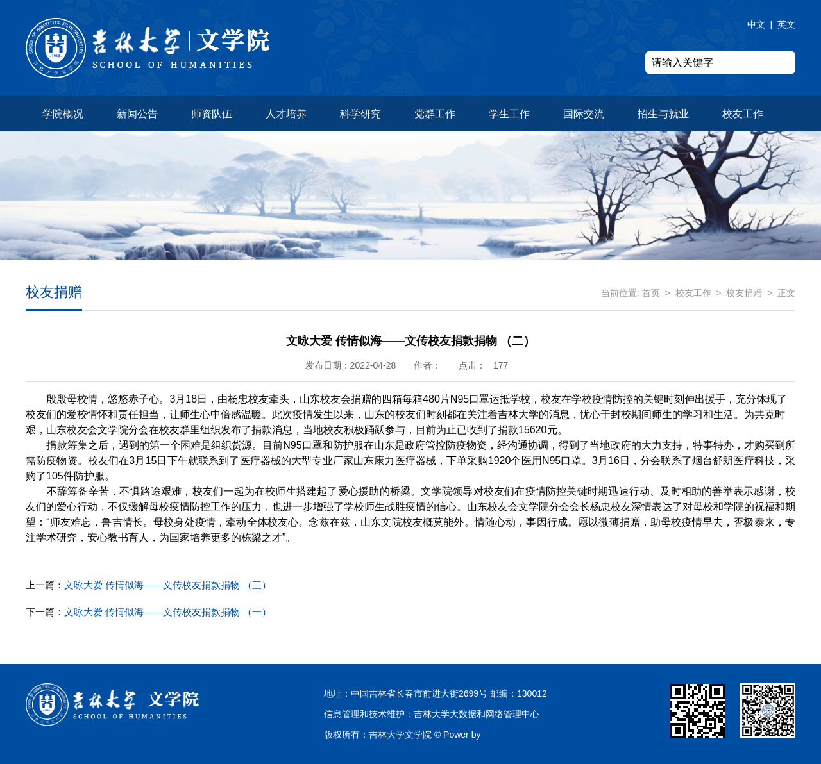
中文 (756, 24)
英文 (786, 24)
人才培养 (286, 113)
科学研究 (360, 113)
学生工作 (509, 113)
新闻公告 (137, 113)
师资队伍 (211, 113)
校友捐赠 (744, 293)
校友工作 (742, 113)
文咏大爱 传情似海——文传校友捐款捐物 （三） (148, 584)
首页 (651, 293)
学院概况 (62, 113)
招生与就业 (663, 113)
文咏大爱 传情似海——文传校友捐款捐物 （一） (148, 611)
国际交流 (583, 113)
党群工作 (434, 113)
